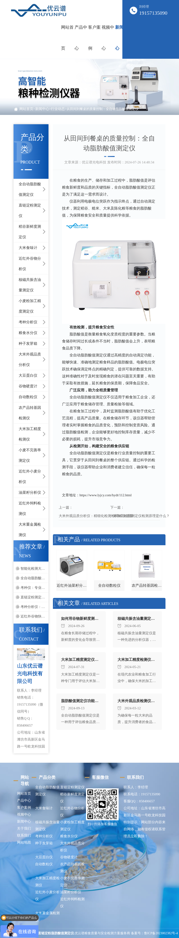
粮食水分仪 (28, 333)
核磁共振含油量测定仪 (30, 285)
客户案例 (24, 807)
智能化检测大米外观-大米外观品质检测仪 (34, 568)
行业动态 (58, 109)
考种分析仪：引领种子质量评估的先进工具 (34, 607)
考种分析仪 (28, 322)
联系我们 (24, 835)
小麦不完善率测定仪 (30, 455)
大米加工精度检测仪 (30, 434)
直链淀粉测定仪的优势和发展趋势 (34, 597)
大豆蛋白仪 (28, 375)
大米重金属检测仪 (30, 529)
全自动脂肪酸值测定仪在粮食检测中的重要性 (34, 578)
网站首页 (67, 38)
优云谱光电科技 (94, 162)
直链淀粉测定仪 (30, 210)
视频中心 (24, 814)
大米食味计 (28, 248)
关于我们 (24, 828)
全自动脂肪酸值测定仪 (30, 189)
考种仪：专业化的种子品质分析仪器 (34, 588)
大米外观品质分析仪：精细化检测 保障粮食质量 (96, 516)
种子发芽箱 (28, 343)
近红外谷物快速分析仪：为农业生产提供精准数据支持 (34, 616)
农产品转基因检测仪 (30, 413)
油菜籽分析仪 (30, 492)
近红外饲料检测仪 (30, 508)
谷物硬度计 (28, 386)
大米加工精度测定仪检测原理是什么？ (140, 516)
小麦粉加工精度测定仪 (30, 306)
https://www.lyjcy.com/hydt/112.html (105, 495)
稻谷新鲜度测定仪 (30, 231)
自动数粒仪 (28, 397)
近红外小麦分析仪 (30, 476)
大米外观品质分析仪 (30, 359)
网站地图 (24, 842)
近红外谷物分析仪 (30, 263)
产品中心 (24, 800)
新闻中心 (42, 109)
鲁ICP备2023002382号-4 (161, 933)
